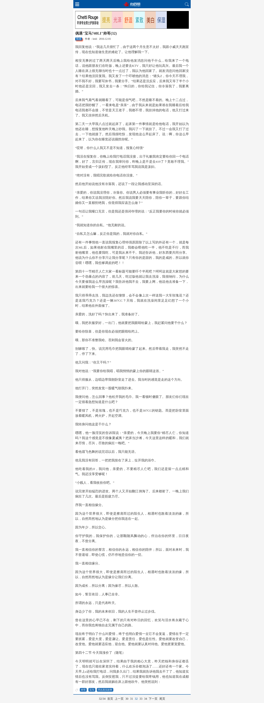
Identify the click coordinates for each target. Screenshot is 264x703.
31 (131, 698)
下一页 (153, 698)
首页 (110, 698)
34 (145, 698)
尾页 (162, 698)
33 (140, 698)
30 (126, 698)
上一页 (119, 698)
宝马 (91, 689)
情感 (78, 39)
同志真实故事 (105, 689)
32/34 (102, 698)
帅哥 (83, 689)
